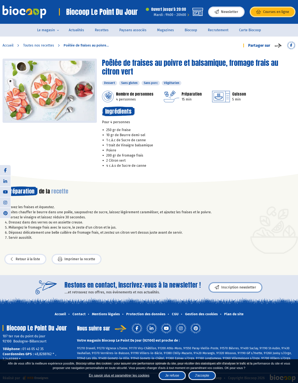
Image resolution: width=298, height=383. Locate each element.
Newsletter (226, 12)
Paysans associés (132, 30)
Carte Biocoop (250, 30)
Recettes (102, 30)
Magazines (165, 30)
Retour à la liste (25, 259)
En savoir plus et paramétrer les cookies (119, 375)
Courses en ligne (272, 12)
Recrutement (218, 30)
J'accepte (202, 375)
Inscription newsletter (235, 287)
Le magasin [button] (46, 30)
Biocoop (191, 30)
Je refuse (172, 375)
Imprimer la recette (76, 259)
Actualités (76, 30)
